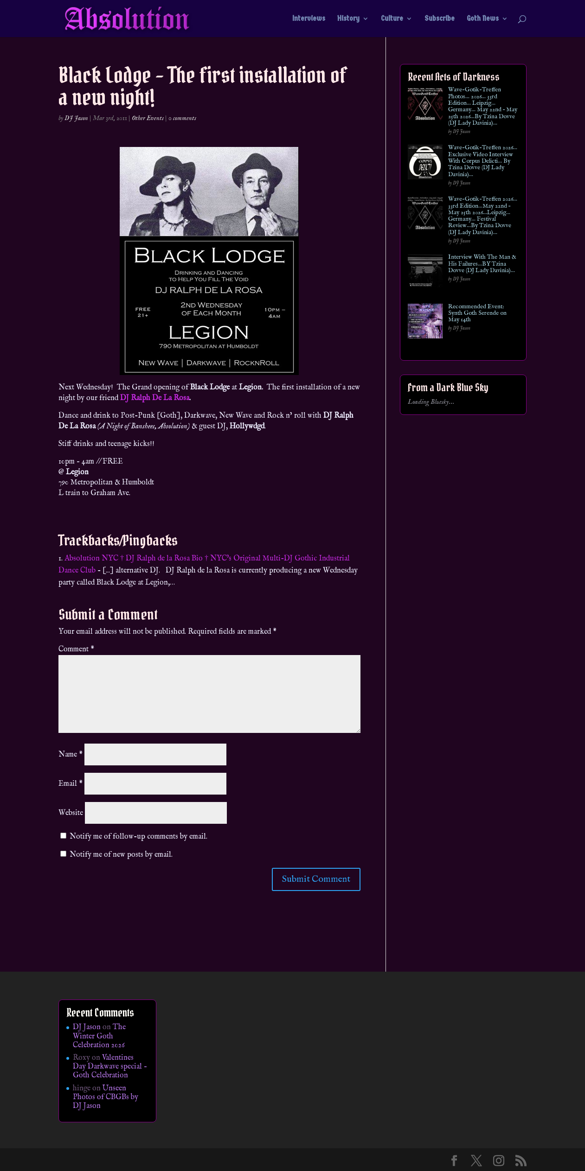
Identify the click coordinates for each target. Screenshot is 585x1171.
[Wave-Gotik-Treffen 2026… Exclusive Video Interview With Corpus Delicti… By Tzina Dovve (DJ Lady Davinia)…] (425, 164)
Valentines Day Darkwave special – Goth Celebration (110, 1066)
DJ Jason (76, 118)
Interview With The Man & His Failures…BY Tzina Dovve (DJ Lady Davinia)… (482, 264)
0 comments (182, 118)
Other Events (148, 118)
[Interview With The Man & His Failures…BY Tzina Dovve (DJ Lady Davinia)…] (425, 273)
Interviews (308, 19)
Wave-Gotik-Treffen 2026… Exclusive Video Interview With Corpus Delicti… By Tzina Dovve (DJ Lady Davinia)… (482, 161)
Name (70, 754)
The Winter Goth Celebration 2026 (99, 1036)
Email (70, 784)
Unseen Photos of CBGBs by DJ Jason (105, 1097)
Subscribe (439, 19)
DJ (124, 398)
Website (70, 813)
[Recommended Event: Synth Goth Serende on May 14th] (425, 323)
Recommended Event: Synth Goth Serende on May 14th (477, 314)
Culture (392, 19)
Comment (76, 649)
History (348, 19)
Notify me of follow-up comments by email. (138, 836)
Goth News (483, 19)
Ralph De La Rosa (160, 398)
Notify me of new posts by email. (121, 854)
